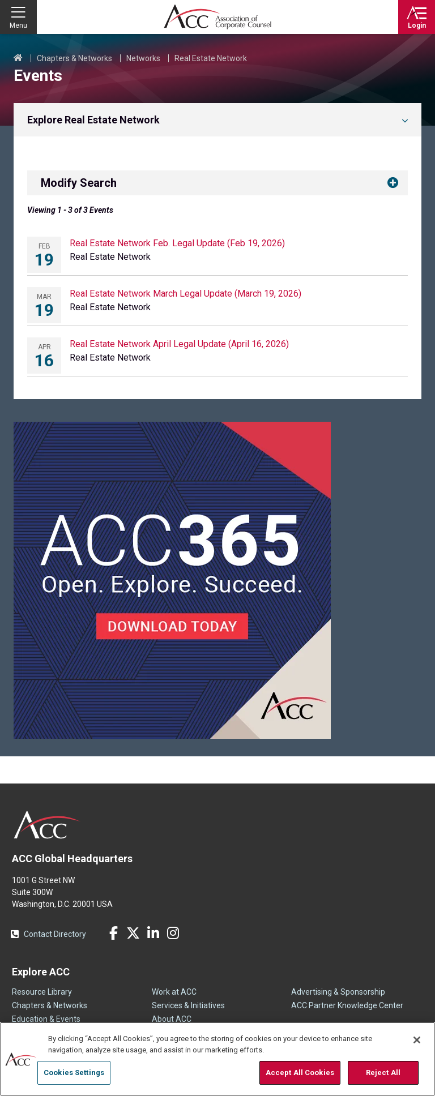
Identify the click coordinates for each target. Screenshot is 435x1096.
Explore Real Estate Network (93, 120)
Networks (143, 58)
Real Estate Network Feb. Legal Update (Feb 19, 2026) (177, 243)
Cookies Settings (74, 1072)
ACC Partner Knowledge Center (347, 1005)
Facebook (113, 933)
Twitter (133, 933)
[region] (217, 1059)
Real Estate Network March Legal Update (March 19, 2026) (185, 293)
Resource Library (42, 991)
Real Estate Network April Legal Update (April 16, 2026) (179, 344)
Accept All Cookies (300, 1072)
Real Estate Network (210, 58)
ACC (47, 825)
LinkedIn (153, 933)
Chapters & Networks (74, 58)
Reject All (383, 1072)
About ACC (171, 1019)
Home (18, 58)
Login (417, 25)
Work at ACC (174, 991)
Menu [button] (18, 25)
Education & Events (46, 1019)
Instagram (173, 933)
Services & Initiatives (188, 1005)
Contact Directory (55, 934)
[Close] (416, 1040)
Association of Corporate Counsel (217, 17)
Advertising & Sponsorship (338, 991)
